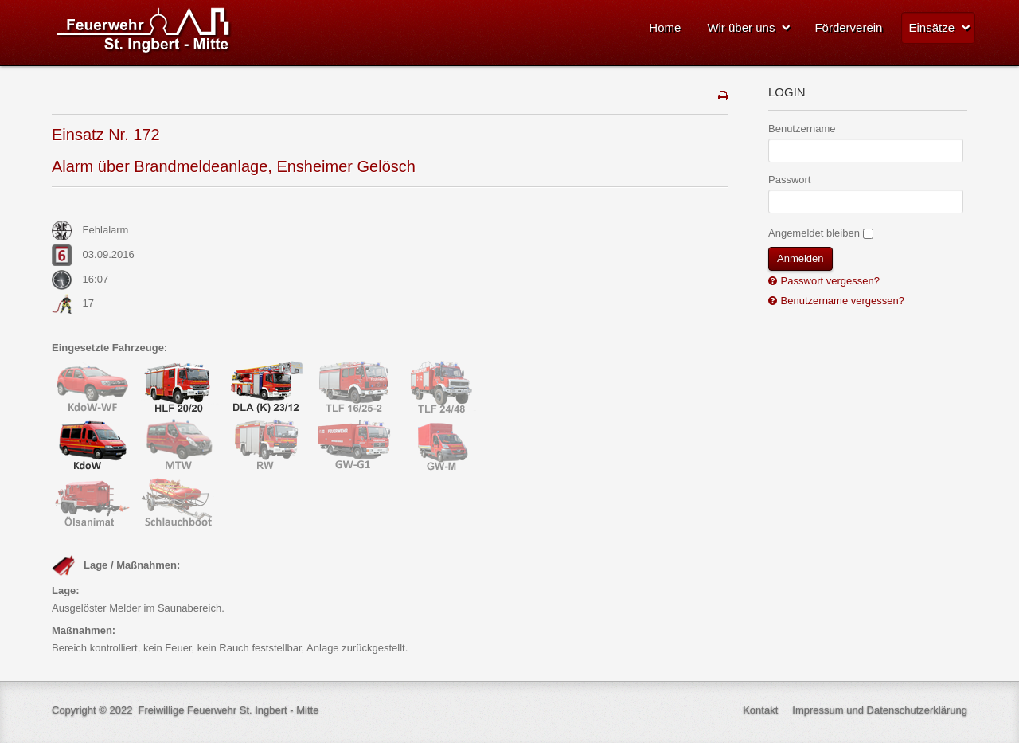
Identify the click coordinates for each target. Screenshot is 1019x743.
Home (665, 27)
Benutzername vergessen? (841, 301)
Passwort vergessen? (829, 281)
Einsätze (931, 27)
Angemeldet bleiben (814, 233)
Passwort (789, 180)
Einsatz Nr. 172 (106, 134)
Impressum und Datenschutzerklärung (879, 710)
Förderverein (848, 27)
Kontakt (760, 710)
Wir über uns (741, 27)
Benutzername (802, 129)
